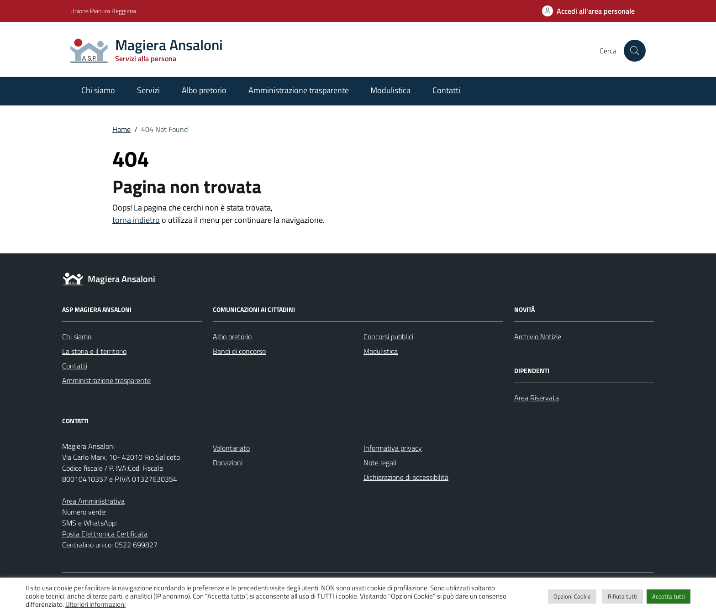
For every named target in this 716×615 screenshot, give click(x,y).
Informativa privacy (392, 447)
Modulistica (390, 90)
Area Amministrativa (93, 500)
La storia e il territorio (94, 351)
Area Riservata (536, 397)
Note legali (379, 462)
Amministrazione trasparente (298, 90)
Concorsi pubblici (388, 336)
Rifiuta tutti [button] (622, 596)
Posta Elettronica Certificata (104, 533)
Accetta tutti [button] (668, 596)
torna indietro (136, 220)
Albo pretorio (204, 90)
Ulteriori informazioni (95, 604)
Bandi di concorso (239, 351)
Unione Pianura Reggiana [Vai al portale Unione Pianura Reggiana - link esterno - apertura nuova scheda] (103, 11)
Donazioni (227, 462)
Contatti (446, 90)
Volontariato (231, 447)
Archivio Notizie (537, 336)
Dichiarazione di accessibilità (405, 477)
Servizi (148, 90)
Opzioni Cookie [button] (572, 596)
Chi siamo (98, 90)
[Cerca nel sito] (635, 51)
